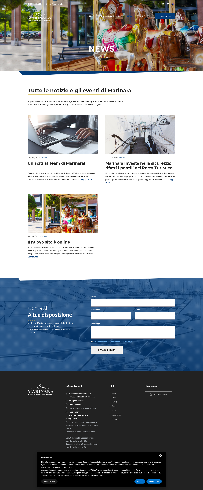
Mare (91, 16)
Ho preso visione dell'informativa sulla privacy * (113, 342)
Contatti (165, 16)
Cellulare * (96, 310)
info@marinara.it (76, 400)
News (130, 16)
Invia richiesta (106, 350)
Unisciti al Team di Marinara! (56, 163)
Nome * (94, 297)
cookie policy (66, 467)
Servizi (111, 16)
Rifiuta (140, 481)
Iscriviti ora (158, 394)
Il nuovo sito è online (49, 242)
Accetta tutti (154, 481)
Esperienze (143, 16)
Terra (100, 16)
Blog (121, 16)
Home (97, 57)
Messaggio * (96, 323)
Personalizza (49, 481)
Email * (138, 310)
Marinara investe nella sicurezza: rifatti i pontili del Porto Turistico (139, 165)
